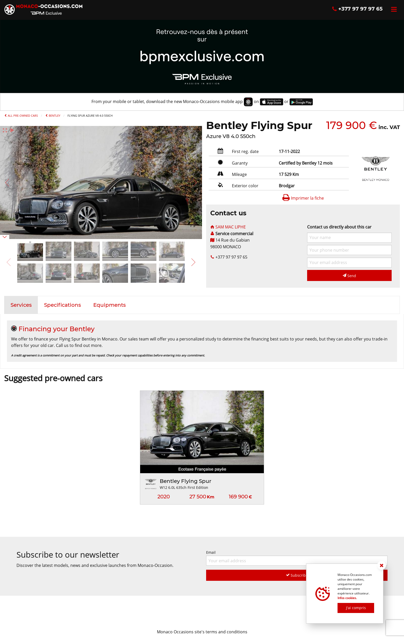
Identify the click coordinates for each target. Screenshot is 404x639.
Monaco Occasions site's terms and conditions (202, 632)
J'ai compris (356, 607)
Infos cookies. (347, 598)
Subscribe (297, 575)
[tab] (21, 305)
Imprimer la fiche (303, 198)
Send (349, 275)
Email (297, 558)
